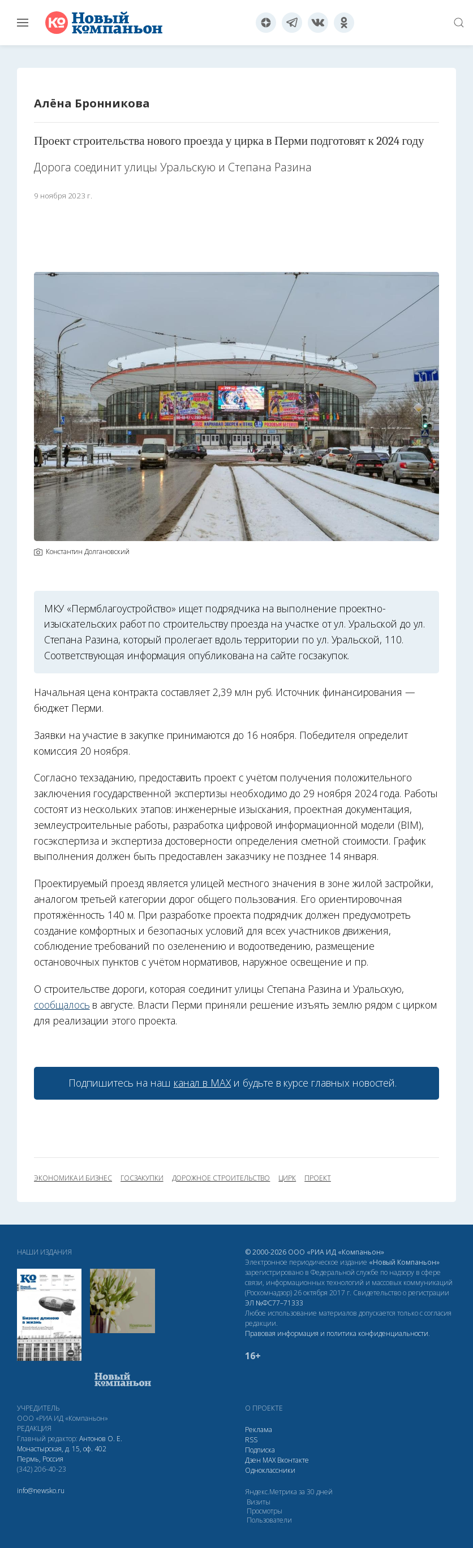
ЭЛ (274, 1303)
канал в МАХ (202, 1082)
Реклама (258, 1429)
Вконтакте (293, 1460)
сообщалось (61, 1004)
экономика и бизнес (73, 1178)
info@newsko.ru (40, 1490)
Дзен (253, 1460)
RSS (251, 1440)
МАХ (269, 1460)
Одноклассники (270, 1470)
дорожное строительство (221, 1178)
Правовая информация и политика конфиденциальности (336, 1333)
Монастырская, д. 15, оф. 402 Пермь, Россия (61, 1454)
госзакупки (142, 1178)
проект (317, 1178)
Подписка (260, 1450)
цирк (287, 1178)
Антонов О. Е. (100, 1438)
